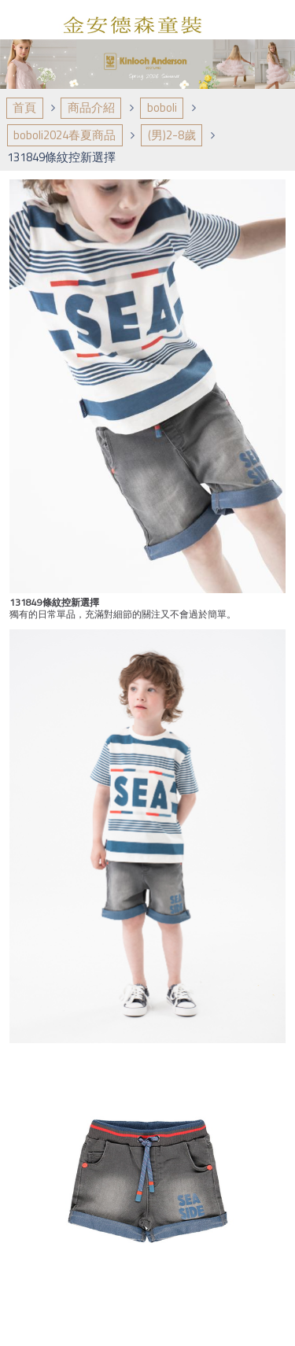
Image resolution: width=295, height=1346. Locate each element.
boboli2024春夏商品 (64, 135)
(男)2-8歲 (172, 135)
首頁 (24, 107)
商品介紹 (91, 107)
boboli (162, 107)
